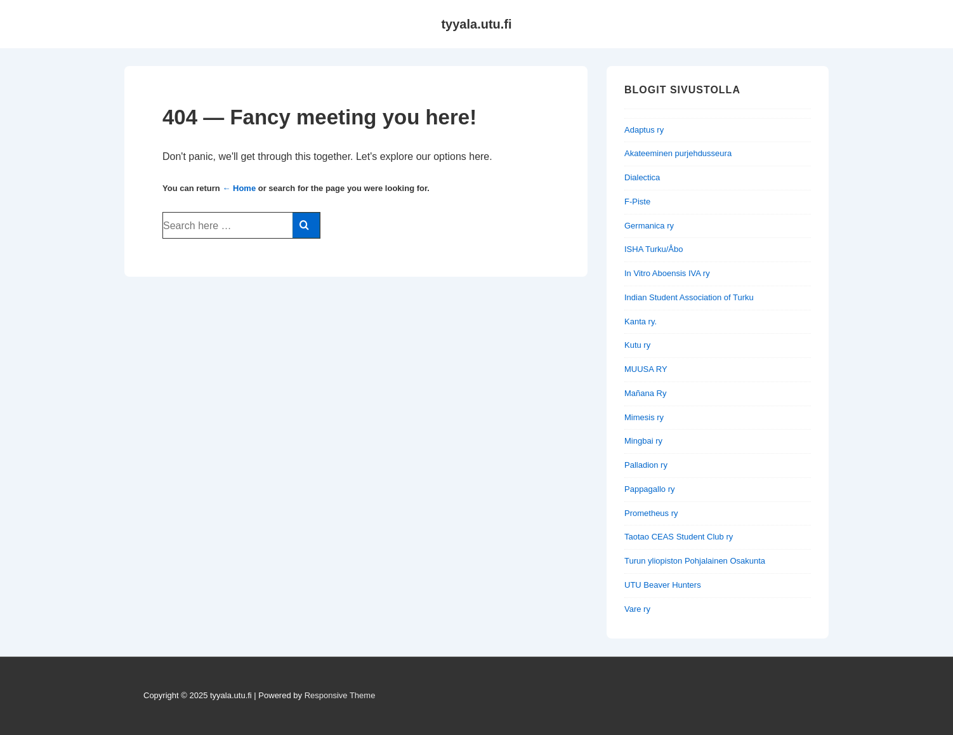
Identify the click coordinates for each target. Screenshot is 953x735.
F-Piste (637, 201)
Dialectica (642, 177)
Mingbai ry (643, 441)
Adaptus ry (644, 130)
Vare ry (637, 609)
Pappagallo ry (649, 489)
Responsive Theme (340, 695)
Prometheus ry (651, 513)
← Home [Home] (239, 188)
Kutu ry (637, 345)
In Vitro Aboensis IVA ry (667, 273)
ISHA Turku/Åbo (653, 249)
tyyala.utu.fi (476, 24)
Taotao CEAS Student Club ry (678, 536)
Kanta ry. (640, 321)
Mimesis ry (644, 417)
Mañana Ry (645, 393)
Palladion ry (645, 465)
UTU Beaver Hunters (662, 585)
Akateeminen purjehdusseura (678, 153)
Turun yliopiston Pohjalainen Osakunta (694, 561)
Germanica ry (649, 225)
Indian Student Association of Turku (689, 297)
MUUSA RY (645, 369)
